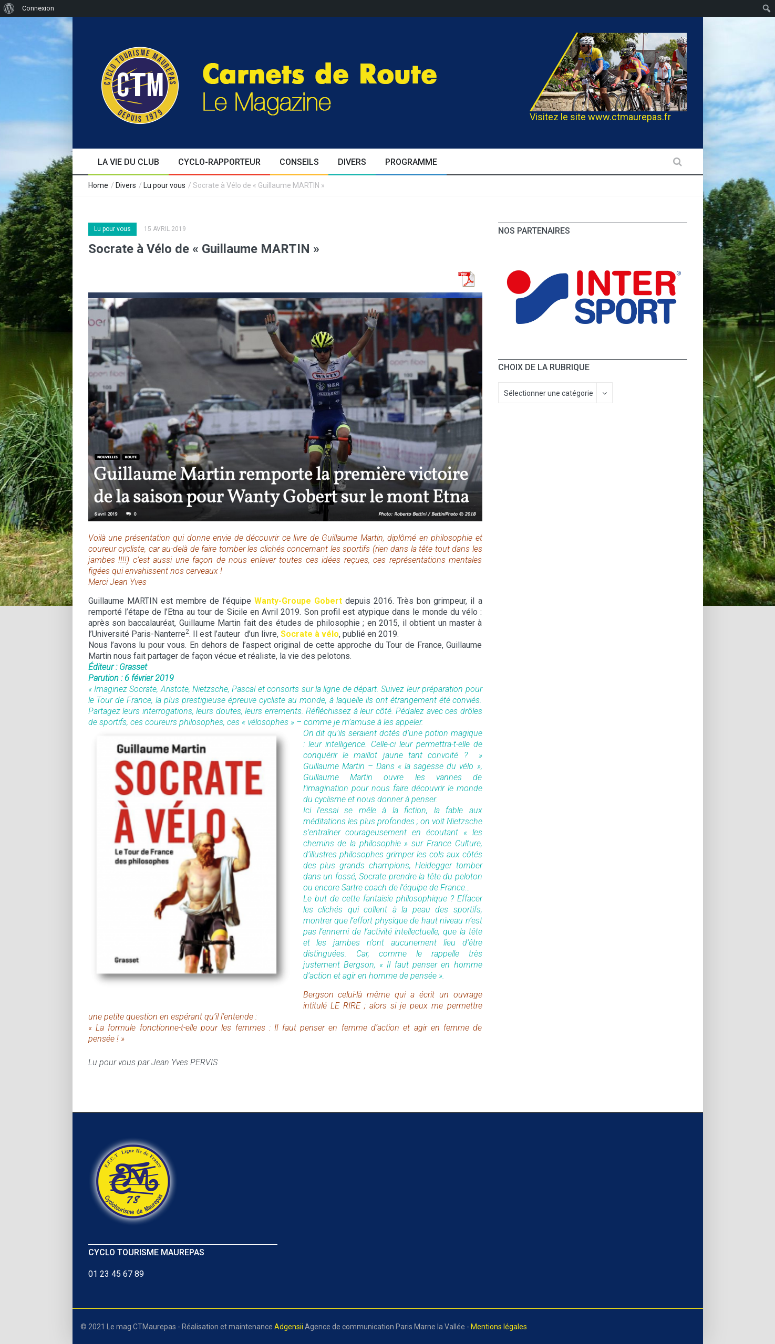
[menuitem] (9, 8)
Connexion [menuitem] (38, 8)
